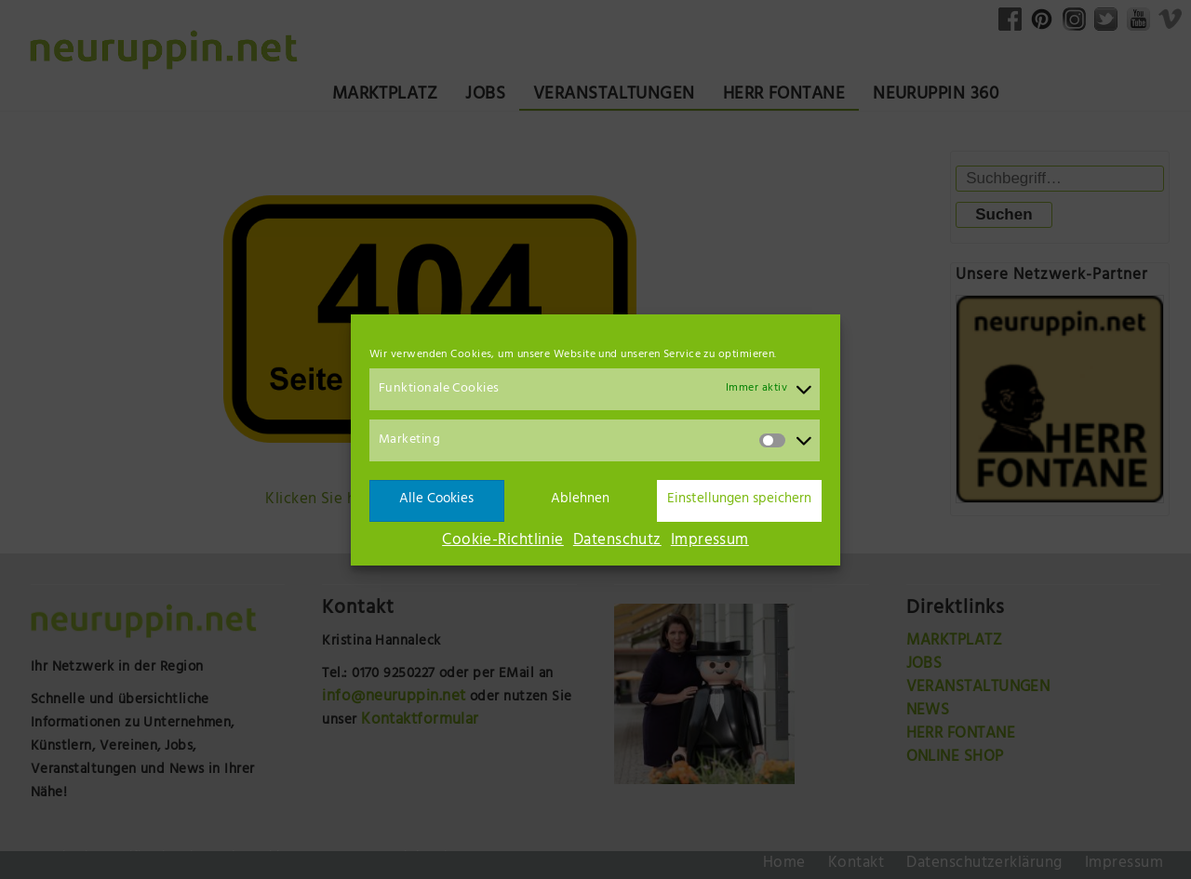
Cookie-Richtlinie (503, 541)
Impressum (710, 541)
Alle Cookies (436, 499)
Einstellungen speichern (739, 499)
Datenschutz (617, 541)
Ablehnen (580, 499)
